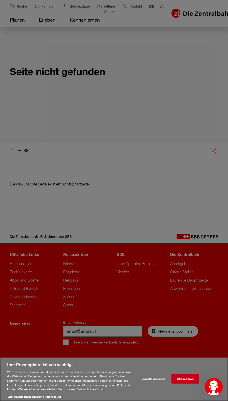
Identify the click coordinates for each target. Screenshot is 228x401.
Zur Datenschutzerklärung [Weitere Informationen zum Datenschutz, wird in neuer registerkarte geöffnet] (26, 398)
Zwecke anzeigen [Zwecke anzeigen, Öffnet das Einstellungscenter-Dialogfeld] (154, 380)
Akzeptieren (185, 380)
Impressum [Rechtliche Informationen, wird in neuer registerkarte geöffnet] (53, 398)
